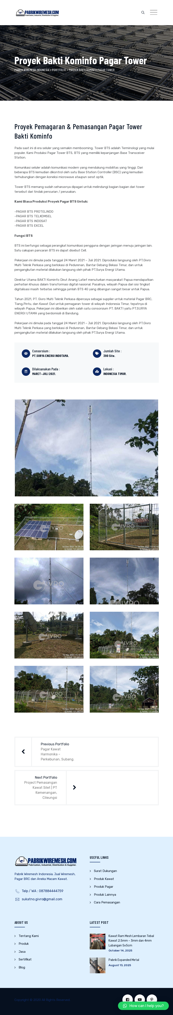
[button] (143, 1006)
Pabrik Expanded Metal (124, 960)
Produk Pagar (103, 887)
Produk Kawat (104, 879)
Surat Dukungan (105, 871)
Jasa (22, 952)
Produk (24, 944)
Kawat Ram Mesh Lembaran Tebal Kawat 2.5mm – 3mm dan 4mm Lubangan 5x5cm (131, 940)
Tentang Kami (29, 936)
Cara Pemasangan (107, 902)
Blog (22, 967)
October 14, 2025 (120, 950)
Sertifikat (25, 959)
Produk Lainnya (105, 895)
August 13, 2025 (120, 965)
